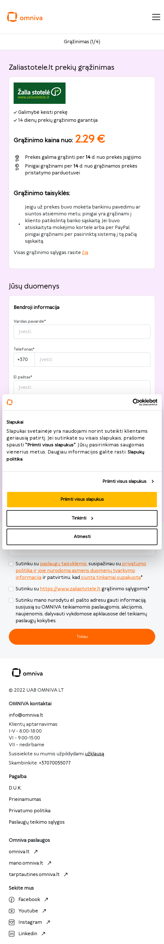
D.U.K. (15, 788)
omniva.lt (24, 851)
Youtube (28, 911)
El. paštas (23, 377)
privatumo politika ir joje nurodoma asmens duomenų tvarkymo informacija (81, 571)
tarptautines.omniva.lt (39, 874)
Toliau (82, 636)
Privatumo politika (30, 811)
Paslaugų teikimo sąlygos (37, 822)
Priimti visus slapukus (124, 482)
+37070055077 (55, 763)
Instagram (30, 922)
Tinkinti (82, 518)
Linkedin (28, 933)
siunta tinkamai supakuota (110, 577)
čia (85, 253)
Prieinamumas (25, 799)
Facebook (29, 899)
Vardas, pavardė (30, 321)
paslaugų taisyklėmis (63, 564)
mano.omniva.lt (31, 863)
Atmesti (82, 537)
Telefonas (24, 349)
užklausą (94, 754)
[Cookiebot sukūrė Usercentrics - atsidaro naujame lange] (132, 402)
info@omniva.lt (26, 715)
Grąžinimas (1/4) (82, 42)
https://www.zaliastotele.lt (70, 589)
